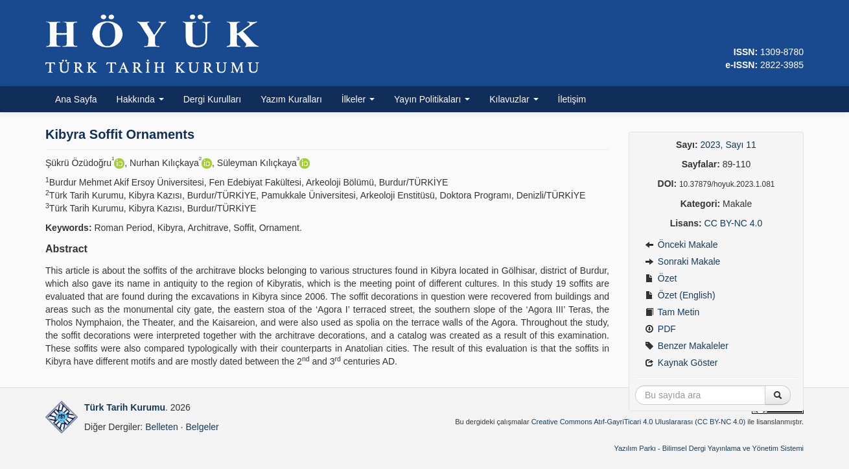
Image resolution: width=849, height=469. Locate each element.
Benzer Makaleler (686, 346)
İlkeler (358, 99)
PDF (660, 329)
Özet (661, 278)
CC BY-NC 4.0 (733, 223)
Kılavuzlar (513, 99)
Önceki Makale (681, 244)
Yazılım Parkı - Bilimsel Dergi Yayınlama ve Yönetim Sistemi (709, 448)
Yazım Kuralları (291, 99)
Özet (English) (680, 295)
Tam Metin (672, 312)
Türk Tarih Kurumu (124, 407)
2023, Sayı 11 (728, 144)
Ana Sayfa (76, 99)
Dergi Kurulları (212, 99)
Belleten (161, 427)
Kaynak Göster (681, 362)
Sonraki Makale (682, 261)
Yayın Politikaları (432, 99)
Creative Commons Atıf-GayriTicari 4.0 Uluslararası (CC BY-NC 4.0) (638, 422)
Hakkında (140, 99)
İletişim (572, 99)
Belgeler (201, 427)
